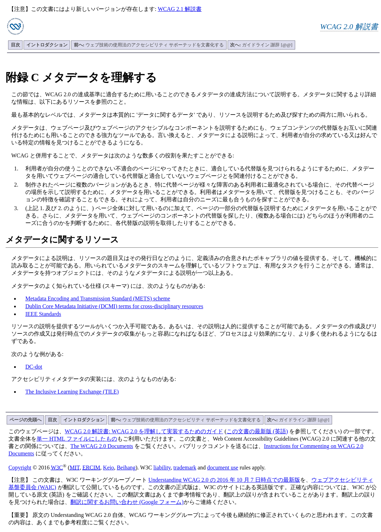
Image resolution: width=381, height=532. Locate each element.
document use (222, 468)
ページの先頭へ (25, 419)
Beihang (126, 468)
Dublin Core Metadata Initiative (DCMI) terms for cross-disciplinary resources (114, 306)
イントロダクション (47, 44)
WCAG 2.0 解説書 (349, 26)
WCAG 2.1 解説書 (180, 9)
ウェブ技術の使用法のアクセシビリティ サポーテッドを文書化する (149, 44)
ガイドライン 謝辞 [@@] (261, 44)
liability (162, 468)
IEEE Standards (43, 314)
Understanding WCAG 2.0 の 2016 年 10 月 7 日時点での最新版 (224, 480)
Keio (108, 468)
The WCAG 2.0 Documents (101, 446)
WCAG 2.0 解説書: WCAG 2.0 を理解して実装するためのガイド (144, 431)
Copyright (19, 468)
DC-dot (33, 367)
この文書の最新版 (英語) (257, 431)
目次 (15, 44)
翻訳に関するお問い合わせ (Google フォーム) (127, 502)
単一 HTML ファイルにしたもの (77, 439)
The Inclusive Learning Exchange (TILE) (72, 392)
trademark (184, 468)
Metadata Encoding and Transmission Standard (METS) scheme (97, 298)
